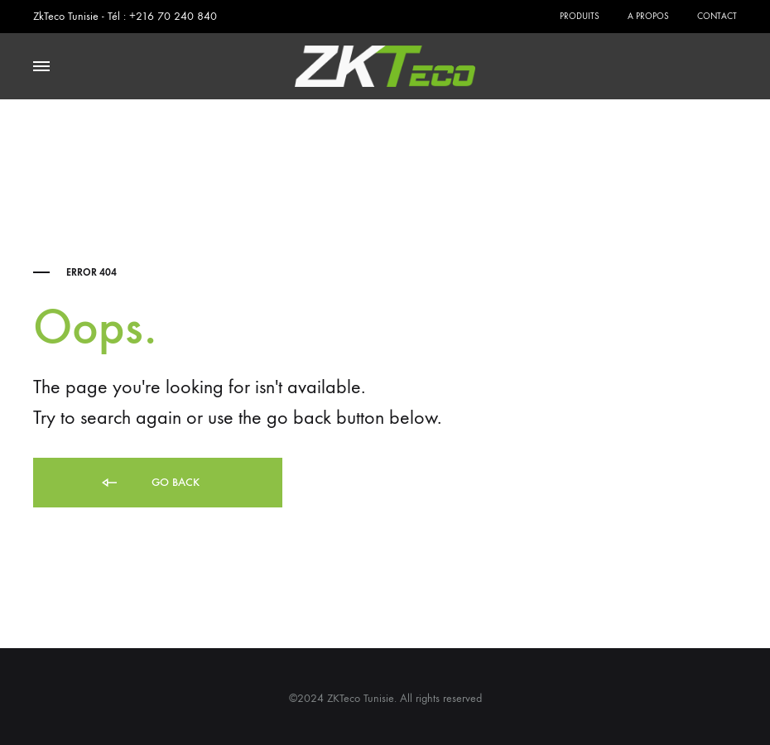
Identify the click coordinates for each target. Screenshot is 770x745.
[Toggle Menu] (41, 67)
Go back (149, 483)
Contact (717, 16)
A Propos (648, 16)
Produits (579, 16)
